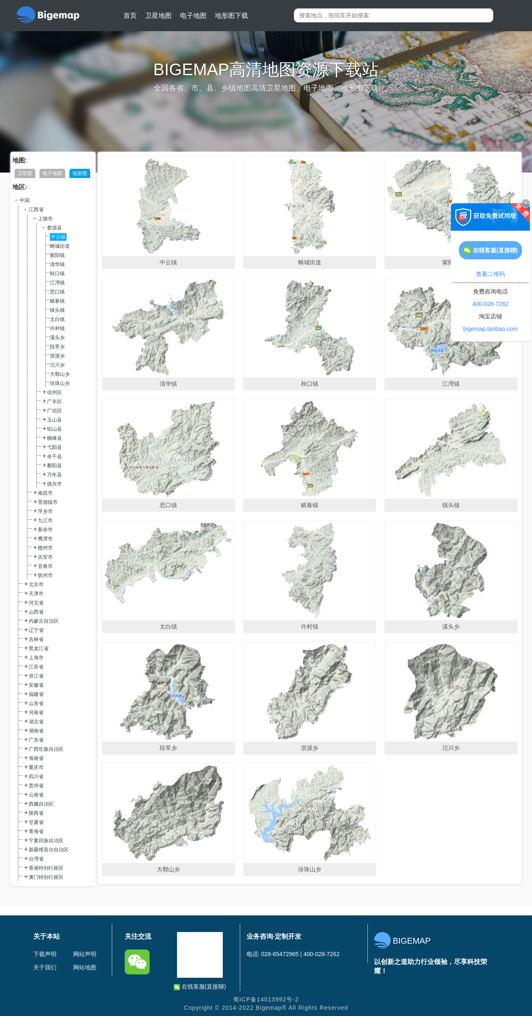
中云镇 (58, 237)
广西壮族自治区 (46, 749)
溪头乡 (57, 337)
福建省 (36, 694)
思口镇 (57, 292)
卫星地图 (158, 15)
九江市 (45, 520)
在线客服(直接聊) (200, 986)
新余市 (45, 530)
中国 (25, 200)
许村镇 (57, 328)
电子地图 (193, 15)
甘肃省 (36, 822)
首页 (130, 15)
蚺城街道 (60, 246)
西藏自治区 (41, 804)
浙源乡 (57, 356)
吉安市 (45, 557)
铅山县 (54, 429)
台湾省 (36, 859)
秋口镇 (57, 273)
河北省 (36, 603)
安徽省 (36, 685)
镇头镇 (57, 310)
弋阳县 (54, 447)
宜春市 (45, 566)
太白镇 (57, 319)
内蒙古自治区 (44, 621)
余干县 (54, 456)
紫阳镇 (57, 255)
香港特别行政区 (46, 868)
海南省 (36, 758)
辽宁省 (36, 630)
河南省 (36, 712)
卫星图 (24, 173)
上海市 (36, 658)
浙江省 (36, 676)
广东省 (36, 740)
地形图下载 (231, 15)
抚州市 (45, 575)
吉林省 (36, 639)
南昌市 (45, 493)
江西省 (36, 209)
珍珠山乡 (60, 383)
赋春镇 (57, 301)
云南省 (36, 795)
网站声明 (84, 954)
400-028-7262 (490, 304)
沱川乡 (57, 365)
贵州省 (36, 786)
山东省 (36, 703)
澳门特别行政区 (46, 877)
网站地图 (84, 967)
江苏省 (36, 667)
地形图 (79, 173)
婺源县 (54, 228)
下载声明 (45, 954)
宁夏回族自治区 (46, 840)
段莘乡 (57, 347)
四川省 (36, 776)
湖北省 (36, 722)
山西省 (36, 612)
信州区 (54, 392)
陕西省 (36, 813)
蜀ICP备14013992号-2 (266, 999)
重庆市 (36, 767)
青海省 (36, 831)
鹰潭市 (45, 539)
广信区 (54, 411)
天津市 (36, 594)
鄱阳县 (54, 466)
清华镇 (57, 264)
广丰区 (54, 401)
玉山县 (54, 420)
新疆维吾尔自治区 (49, 850)
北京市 (36, 584)
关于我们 (45, 967)
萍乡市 (45, 511)
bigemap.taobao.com (490, 329)
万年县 (54, 475)
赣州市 (45, 548)
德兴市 (54, 484)
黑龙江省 (39, 648)
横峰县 (54, 438)
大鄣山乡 (60, 374)
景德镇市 (48, 502)
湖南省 (36, 731)
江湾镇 (57, 283)
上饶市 (45, 219)
